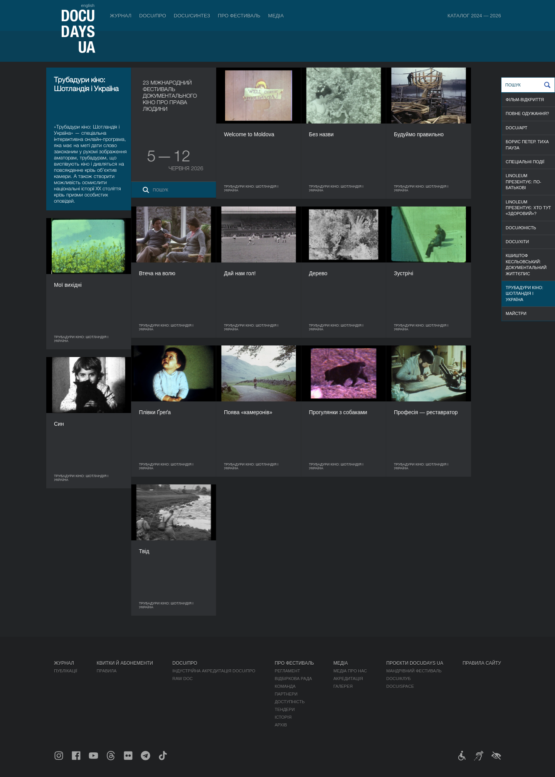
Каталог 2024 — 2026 (474, 16)
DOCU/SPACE (400, 686)
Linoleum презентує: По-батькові (523, 181)
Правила (107, 671)
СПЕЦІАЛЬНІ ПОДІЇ (525, 161)
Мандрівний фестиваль (413, 671)
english (87, 5)
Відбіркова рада (293, 678)
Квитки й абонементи (125, 663)
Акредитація (348, 678)
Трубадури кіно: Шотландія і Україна (524, 293)
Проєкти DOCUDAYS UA (414, 663)
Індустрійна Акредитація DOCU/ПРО (213, 671)
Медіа (276, 16)
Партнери (286, 694)
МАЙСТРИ (516, 313)
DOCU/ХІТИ (517, 241)
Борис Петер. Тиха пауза (527, 144)
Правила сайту (481, 663)
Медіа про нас (350, 671)
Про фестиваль (239, 16)
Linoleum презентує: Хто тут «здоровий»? (528, 208)
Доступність (290, 701)
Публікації (65, 671)
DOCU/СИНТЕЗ (192, 16)
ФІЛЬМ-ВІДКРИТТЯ (525, 99)
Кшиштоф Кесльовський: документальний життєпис (526, 264)
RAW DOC (182, 678)
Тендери (285, 709)
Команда (285, 686)
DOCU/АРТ (516, 127)
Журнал (120, 16)
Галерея (343, 686)
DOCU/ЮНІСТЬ (521, 227)
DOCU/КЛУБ (398, 678)
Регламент (287, 671)
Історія (283, 717)
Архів (281, 725)
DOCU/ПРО (152, 16)
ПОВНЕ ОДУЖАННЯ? (527, 113)
